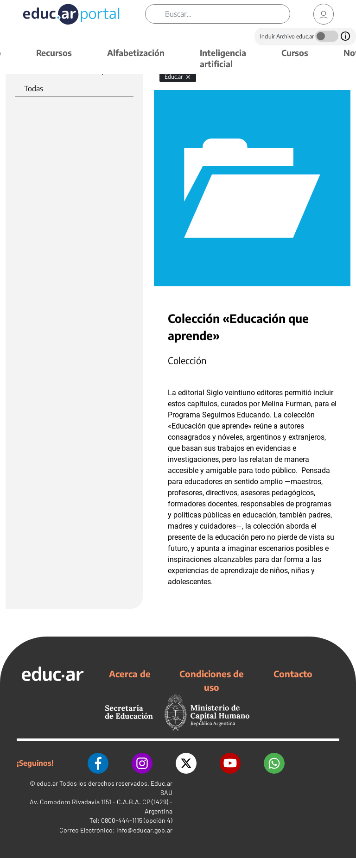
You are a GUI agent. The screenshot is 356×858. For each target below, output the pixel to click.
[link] (323, 14)
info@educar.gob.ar (144, 830)
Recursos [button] (54, 52)
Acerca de (130, 673)
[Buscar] (227, 14)
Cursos (294, 52)
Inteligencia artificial (223, 58)
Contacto (292, 673)
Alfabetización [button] (136, 52)
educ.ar (47, 783)
